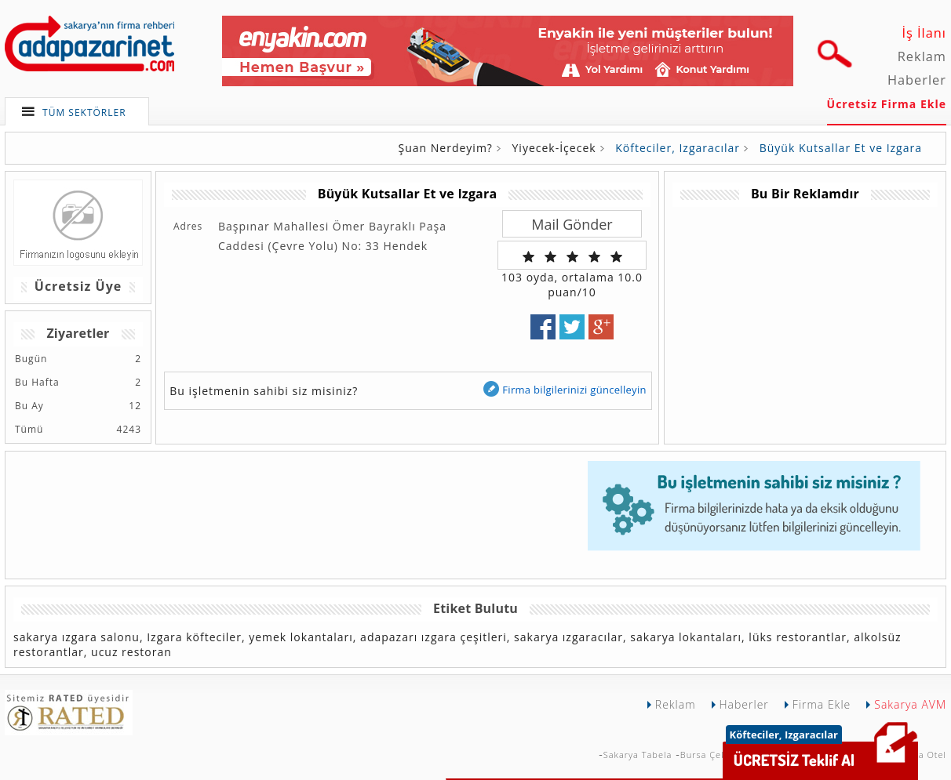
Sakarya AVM (910, 704)
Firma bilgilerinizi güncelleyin (564, 389)
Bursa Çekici (708, 754)
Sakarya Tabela (637, 754)
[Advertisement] (804, 316)
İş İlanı (924, 33)
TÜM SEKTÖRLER (84, 112)
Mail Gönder (571, 224)
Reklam (922, 56)
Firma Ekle (821, 704)
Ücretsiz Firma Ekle (886, 103)
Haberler (916, 80)
